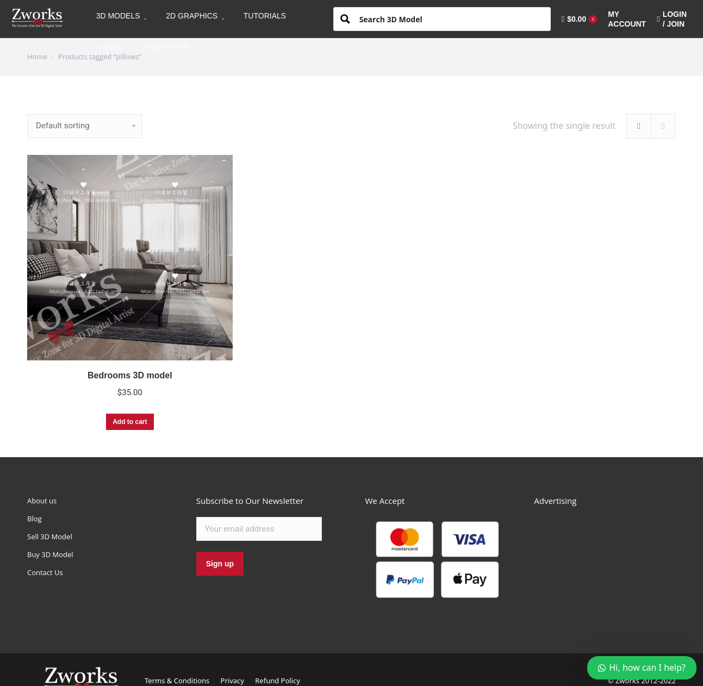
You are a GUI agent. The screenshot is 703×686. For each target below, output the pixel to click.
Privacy (232, 680)
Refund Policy (277, 680)
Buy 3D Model (50, 554)
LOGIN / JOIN (672, 19)
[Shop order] (84, 126)
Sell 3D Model (49, 536)
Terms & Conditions (177, 680)
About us (42, 501)
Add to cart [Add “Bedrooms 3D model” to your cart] (130, 422)
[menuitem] (121, 16)
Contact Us (45, 572)
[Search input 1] (450, 18)
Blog (34, 518)
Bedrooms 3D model (130, 375)
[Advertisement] (615, 563)
